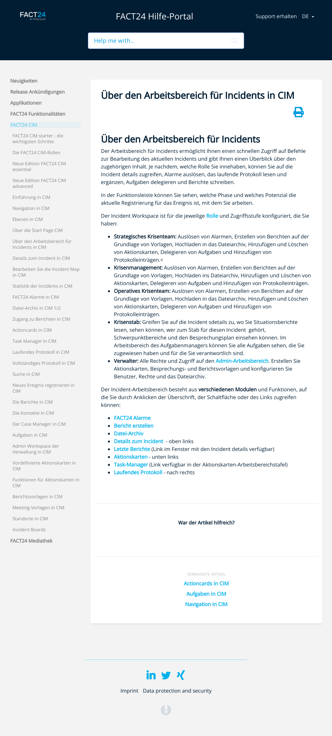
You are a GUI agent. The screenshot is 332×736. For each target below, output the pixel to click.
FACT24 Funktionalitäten (37, 114)
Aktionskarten (131, 456)
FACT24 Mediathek (31, 541)
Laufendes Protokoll (138, 472)
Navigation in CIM (206, 604)
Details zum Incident (140, 441)
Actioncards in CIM (206, 583)
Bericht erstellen (133, 425)
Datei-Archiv (128, 433)
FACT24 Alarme (132, 417)
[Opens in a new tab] (166, 709)
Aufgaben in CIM (206, 593)
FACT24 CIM (23, 125)
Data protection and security (177, 690)
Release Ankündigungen (37, 92)
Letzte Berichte (132, 449)
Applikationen (26, 103)
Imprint (129, 690)
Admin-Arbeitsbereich (242, 360)
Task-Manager (131, 464)
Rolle (212, 215)
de (306, 16)
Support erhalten (276, 16)
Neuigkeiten (24, 81)
